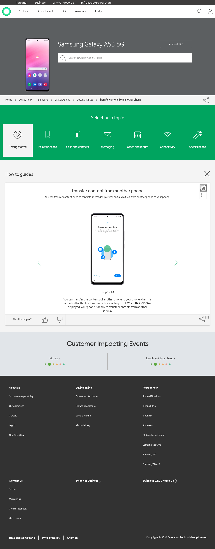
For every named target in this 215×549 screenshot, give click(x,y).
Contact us (15, 480)
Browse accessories (86, 405)
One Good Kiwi (16, 435)
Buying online (84, 387)
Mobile (23, 11)
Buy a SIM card (83, 415)
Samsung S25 (149, 454)
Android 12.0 (176, 44)
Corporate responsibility (21, 396)
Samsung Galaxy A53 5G (91, 44)
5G (64, 11)
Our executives (16, 405)
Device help (25, 99)
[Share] (209, 99)
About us (14, 387)
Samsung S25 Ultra (152, 444)
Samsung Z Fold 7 (151, 464)
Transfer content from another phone (120, 99)
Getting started (85, 99)
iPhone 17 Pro (149, 405)
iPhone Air (148, 425)
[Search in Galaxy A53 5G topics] (125, 57)
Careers (13, 415)
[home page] (6, 11)
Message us (15, 498)
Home (8, 99)
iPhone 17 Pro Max (152, 396)
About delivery (83, 425)
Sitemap (72, 537)
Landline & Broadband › (160, 358)
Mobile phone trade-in (154, 435)
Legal (12, 425)
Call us (12, 489)
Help (98, 11)
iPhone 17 (147, 415)
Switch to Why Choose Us (160, 481)
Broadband (45, 11)
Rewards (80, 11)
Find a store (15, 518)
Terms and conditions (21, 537)
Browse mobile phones (87, 396)
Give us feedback (17, 508)
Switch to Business (89, 481)
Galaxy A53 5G (62, 99)
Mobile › (54, 358)
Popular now (150, 387)
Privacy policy (51, 537)
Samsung (43, 99)
